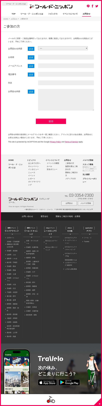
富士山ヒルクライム (51, 243)
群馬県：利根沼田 (32, 269)
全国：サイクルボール (32, 243)
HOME (5, 19)
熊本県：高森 (11, 337)
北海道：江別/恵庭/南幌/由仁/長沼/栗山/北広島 (13, 245)
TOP (14, 14)
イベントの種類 (53, 164)
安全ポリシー (52, 170)
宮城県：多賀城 (12, 252)
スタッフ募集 (88, 166)
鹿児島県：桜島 (31, 316)
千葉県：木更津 (12, 293)
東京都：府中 (11, 297)
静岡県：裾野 (30, 291)
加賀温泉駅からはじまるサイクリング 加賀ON (71, 263)
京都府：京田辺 (31, 308)
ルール (49, 167)
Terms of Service (71, 143)
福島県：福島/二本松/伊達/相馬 (32, 253)
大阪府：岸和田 (12, 319)
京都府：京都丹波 (32, 312)
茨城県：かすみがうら (13, 280)
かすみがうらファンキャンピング (71, 249)
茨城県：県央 (11, 267)
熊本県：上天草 (12, 334)
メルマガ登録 (88, 161)
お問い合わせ (27, 217)
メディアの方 (70, 180)
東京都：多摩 (11, 301)
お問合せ (86, 14)
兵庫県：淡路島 (12, 323)
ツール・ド (88, 239)
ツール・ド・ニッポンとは (16, 4)
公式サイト (10, 239)
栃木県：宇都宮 (12, 263)
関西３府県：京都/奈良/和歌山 (32, 303)
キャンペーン (33, 167)
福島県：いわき (12, 260)
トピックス (53, 14)
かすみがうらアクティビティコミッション (71, 241)
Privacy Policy (55, 143)
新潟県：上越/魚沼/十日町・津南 (32, 264)
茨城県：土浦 (11, 275)
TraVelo (86, 243)
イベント (31, 177)
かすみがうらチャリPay (71, 256)
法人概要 (86, 175)
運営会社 (44, 217)
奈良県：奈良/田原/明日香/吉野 (13, 328)
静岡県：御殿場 (12, 305)
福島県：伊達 (30, 259)
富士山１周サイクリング (51, 249)
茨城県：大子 (30, 273)
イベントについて (70, 14)
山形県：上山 (11, 256)
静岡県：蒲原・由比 (13, 310)
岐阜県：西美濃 (12, 315)
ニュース (31, 173)
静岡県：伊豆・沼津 (32, 296)
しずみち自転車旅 (71, 270)
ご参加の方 (69, 164)
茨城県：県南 (11, 271)
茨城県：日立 (11, 289)
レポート (31, 180)
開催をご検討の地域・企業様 (68, 217)
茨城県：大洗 (11, 286)
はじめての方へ (34, 164)
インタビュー (33, 170)
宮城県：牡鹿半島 (32, 248)
